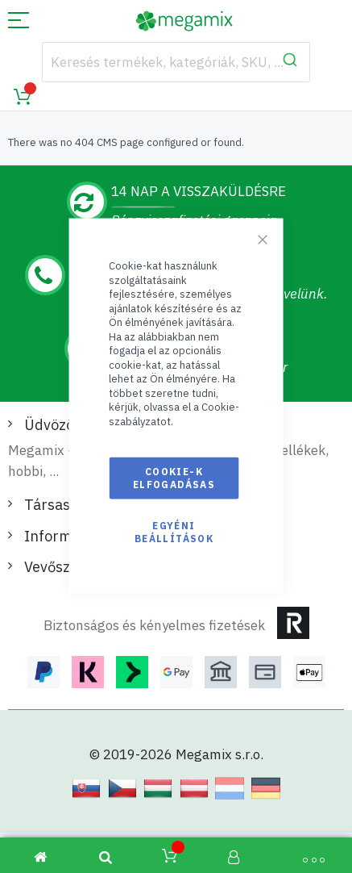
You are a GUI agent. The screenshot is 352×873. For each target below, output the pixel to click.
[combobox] (176, 62)
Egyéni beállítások (174, 531)
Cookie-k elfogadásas (174, 477)
